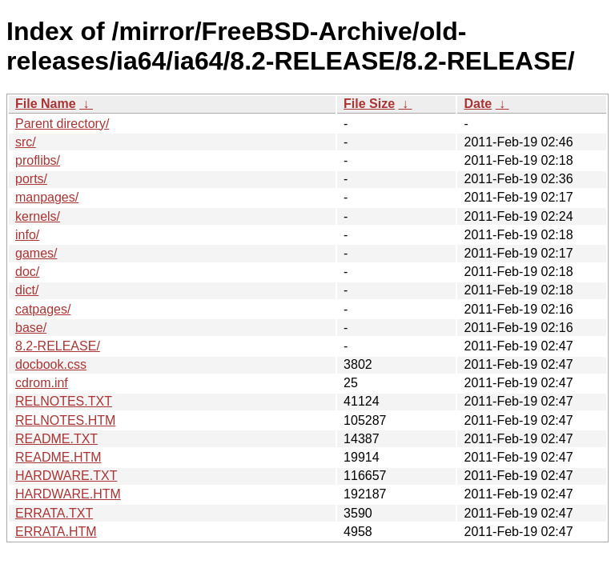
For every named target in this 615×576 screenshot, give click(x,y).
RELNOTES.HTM (65, 420)
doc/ (27, 271)
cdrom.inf (41, 383)
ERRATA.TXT (54, 513)
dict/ (26, 290)
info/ (27, 235)
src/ (25, 142)
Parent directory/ (62, 123)
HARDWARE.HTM (68, 494)
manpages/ (46, 197)
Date (478, 103)
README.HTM (58, 457)
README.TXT (56, 439)
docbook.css (50, 364)
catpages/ (42, 309)
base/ (30, 327)
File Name (45, 103)
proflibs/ (37, 160)
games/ (36, 253)
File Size (369, 103)
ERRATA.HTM (56, 531)
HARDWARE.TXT (66, 475)
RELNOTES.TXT (63, 401)
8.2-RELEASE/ (57, 346)
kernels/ (37, 216)
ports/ (31, 179)
